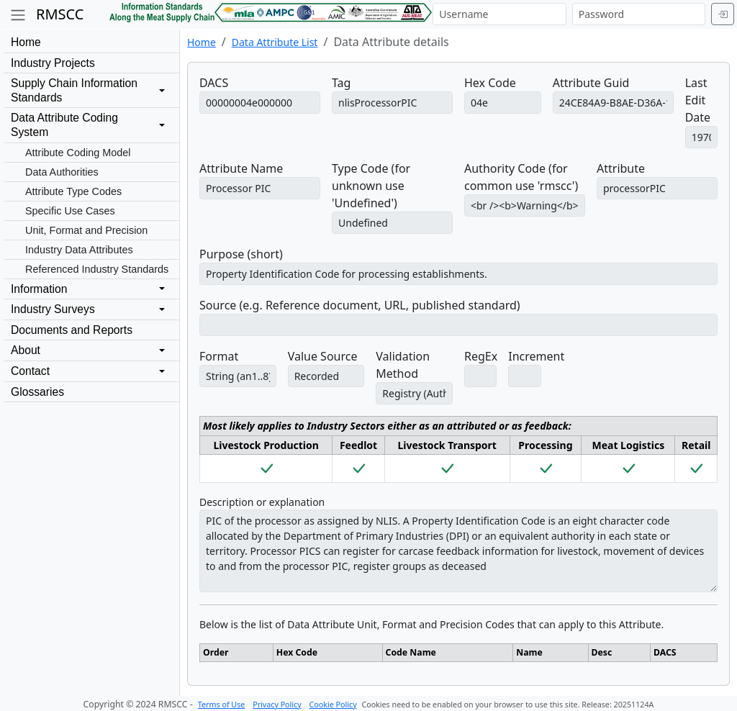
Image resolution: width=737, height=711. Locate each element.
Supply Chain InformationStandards (74, 90)
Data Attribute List (275, 42)
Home (26, 42)
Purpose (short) (241, 254)
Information (39, 289)
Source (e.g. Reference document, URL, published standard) (359, 305)
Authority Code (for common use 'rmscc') (521, 177)
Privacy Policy (277, 704)
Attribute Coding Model (77, 152)
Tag (341, 83)
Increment (536, 356)
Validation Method (403, 364)
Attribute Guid (591, 83)
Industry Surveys (53, 309)
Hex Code (490, 83)
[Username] (499, 14)
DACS (213, 83)
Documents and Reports (71, 330)
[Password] (638, 14)
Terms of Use (221, 704)
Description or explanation (262, 502)
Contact (30, 371)
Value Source (323, 356)
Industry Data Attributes (79, 249)
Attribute (621, 168)
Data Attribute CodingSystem (64, 125)
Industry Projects (53, 63)
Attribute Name (241, 168)
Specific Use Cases (70, 211)
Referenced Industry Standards (96, 269)
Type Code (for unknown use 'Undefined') (371, 185)
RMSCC (59, 14)
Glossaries (37, 392)
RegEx (480, 356)
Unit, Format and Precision (86, 230)
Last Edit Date (697, 100)
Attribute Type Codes (73, 191)
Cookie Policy (333, 704)
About (25, 350)
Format (218, 356)
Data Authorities (62, 172)
